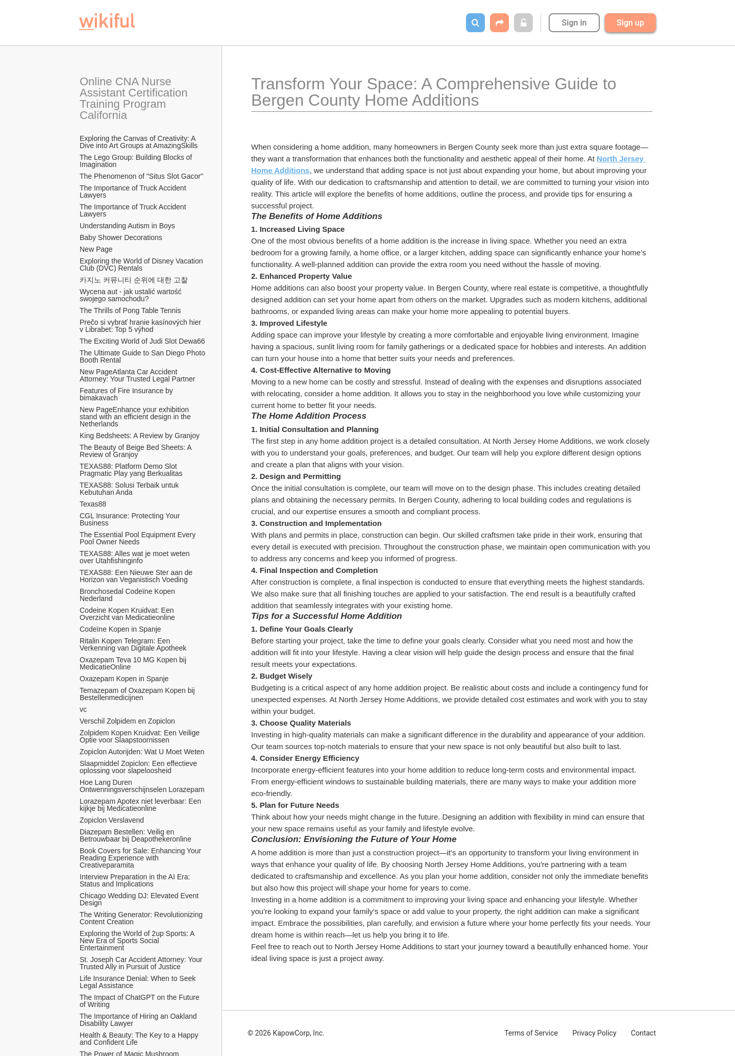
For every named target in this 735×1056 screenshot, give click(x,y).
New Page (96, 249)
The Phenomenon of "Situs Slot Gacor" (141, 176)
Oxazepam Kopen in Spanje (124, 679)
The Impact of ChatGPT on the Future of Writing (141, 1001)
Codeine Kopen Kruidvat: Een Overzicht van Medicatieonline (128, 613)
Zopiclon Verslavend (112, 820)
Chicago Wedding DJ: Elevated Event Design (140, 899)
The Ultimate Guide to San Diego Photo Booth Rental (143, 356)
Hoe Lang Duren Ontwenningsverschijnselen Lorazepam (142, 786)
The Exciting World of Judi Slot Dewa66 (142, 341)
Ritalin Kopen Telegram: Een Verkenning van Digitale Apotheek (133, 644)
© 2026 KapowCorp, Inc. (286, 1033)
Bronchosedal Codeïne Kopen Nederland (128, 595)
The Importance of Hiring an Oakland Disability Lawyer (139, 1019)
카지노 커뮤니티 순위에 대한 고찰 (134, 280)
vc (83, 709)
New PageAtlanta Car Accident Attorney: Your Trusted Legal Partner (137, 375)
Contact (643, 1033)
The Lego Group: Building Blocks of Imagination (137, 161)
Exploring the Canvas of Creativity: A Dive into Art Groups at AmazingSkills (139, 142)
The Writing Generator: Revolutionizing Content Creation (142, 918)
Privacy (594, 1033)
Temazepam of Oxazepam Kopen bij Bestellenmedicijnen (138, 694)
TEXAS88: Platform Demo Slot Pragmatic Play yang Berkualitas (131, 469)
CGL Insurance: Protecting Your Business (131, 519)
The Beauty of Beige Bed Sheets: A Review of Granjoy (136, 451)
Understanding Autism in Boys (127, 226)
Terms (531, 1033)
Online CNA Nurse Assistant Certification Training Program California (135, 98)
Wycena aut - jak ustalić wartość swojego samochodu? (132, 295)
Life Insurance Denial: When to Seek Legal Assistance (139, 982)
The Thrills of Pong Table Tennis (130, 310)
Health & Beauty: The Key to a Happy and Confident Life (140, 1038)
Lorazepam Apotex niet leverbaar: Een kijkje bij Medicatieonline (141, 804)
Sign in (573, 23)
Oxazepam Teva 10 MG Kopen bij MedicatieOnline (134, 663)
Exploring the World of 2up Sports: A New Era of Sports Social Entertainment (138, 940)
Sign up (630, 23)
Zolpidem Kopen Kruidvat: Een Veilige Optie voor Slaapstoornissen (141, 736)
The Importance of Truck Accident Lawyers (134, 191)
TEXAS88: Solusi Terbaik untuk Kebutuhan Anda (130, 488)
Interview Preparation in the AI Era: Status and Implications (136, 880)
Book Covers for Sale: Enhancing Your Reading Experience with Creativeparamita (141, 858)
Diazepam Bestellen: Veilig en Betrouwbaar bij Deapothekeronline (135, 835)
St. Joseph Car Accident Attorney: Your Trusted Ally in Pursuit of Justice (142, 963)
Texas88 (93, 504)
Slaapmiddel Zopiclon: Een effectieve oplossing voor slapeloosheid (139, 767)
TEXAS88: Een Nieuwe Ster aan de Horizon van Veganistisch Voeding (137, 576)
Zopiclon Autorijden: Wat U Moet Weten (142, 752)
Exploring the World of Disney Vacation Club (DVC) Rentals (142, 264)
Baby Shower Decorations (121, 237)
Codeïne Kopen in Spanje (120, 629)
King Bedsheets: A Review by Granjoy (140, 435)
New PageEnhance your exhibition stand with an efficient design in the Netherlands (136, 416)
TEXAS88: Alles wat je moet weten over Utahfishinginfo (135, 557)
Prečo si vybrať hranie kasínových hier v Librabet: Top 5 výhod (141, 325)
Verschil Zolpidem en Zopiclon (127, 721)
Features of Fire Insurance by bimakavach (127, 394)
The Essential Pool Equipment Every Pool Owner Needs (139, 538)
